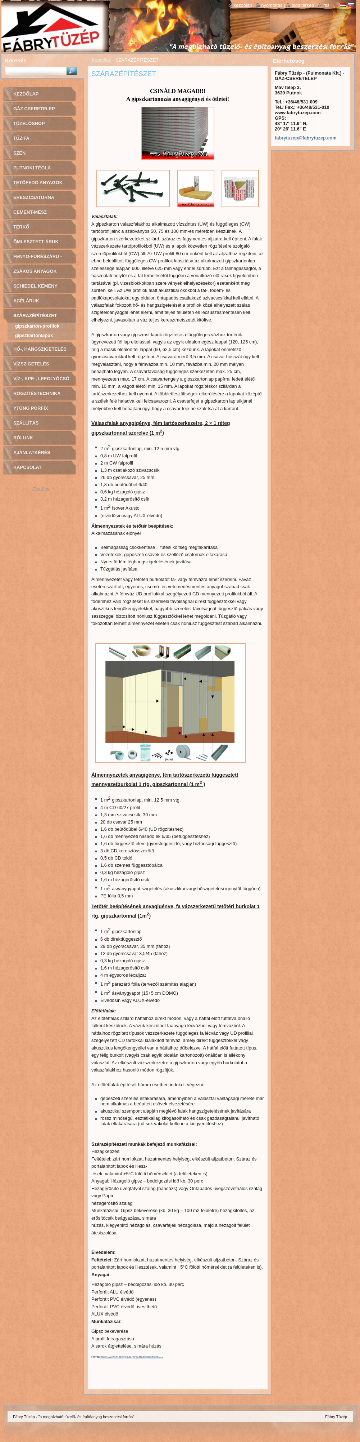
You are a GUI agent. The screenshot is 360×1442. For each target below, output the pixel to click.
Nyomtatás (271, 5)
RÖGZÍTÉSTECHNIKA (37, 393)
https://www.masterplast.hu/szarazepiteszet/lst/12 (131, 1356)
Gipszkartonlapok (34, 335)
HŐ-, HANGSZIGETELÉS (40, 349)
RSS (326, 5)
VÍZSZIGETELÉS (31, 364)
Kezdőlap (101, 60)
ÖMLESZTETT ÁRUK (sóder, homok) (36, 244)
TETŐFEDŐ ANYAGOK (38, 182)
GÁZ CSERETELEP (34, 108)
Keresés (16, 60)
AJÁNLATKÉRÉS (31, 452)
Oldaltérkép (303, 5)
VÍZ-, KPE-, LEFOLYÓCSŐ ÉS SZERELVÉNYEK (41, 381)
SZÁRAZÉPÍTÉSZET (35, 315)
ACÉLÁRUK (26, 300)
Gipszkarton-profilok (37, 326)
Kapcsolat (27, 467)
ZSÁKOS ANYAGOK (35, 271)
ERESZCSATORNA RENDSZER (33, 200)
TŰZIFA (21, 138)
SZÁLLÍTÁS (25, 423)
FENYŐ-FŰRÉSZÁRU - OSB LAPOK (37, 259)
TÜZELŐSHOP (29, 123)
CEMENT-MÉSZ (30, 212)
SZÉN (19, 153)
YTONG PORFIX (30, 408)
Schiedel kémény (35, 286)
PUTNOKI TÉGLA (32, 167)
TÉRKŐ (21, 227)
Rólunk (23, 437)
